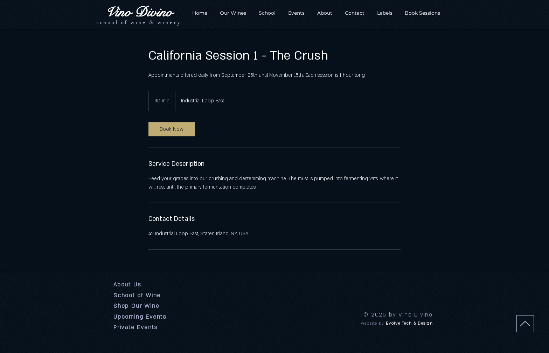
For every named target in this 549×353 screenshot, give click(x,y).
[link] (171, 129)
